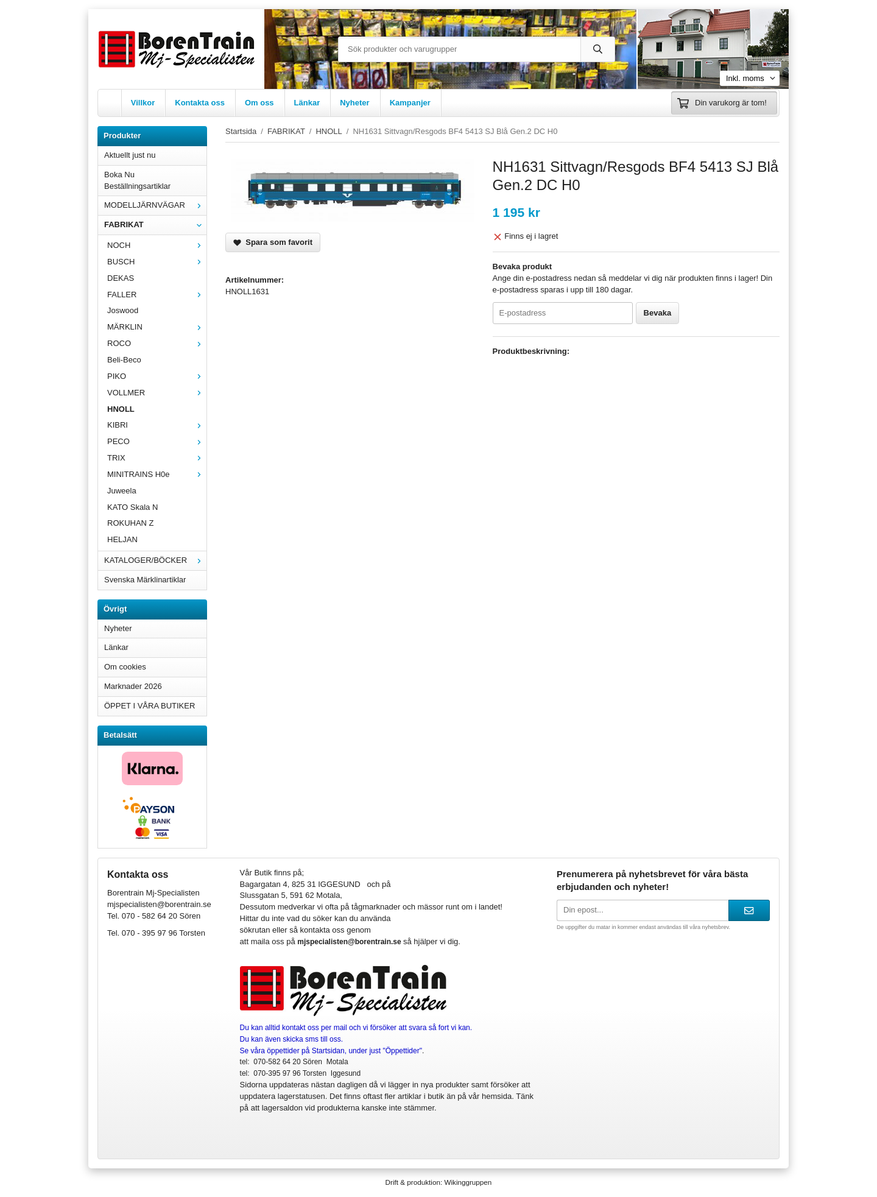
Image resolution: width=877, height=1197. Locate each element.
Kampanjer (410, 102)
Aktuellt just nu (130, 155)
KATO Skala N (132, 507)
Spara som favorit (272, 242)
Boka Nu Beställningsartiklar (137, 180)
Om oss (259, 102)
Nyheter (354, 102)
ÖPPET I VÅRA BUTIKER (149, 705)
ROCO (156, 343)
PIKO (156, 376)
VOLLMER (156, 392)
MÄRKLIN (156, 326)
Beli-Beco (124, 359)
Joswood (122, 310)
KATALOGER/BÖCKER (155, 560)
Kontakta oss (200, 102)
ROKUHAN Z (130, 523)
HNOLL (121, 409)
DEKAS (120, 278)
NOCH (156, 245)
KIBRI (156, 424)
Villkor (143, 102)
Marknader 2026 (133, 686)
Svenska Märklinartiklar (145, 579)
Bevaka (658, 312)
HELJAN (122, 539)
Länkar (307, 102)
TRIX (156, 457)
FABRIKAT (155, 224)
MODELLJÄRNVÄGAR (155, 205)
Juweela (121, 490)
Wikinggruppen (467, 1182)
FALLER (156, 294)
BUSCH (156, 261)
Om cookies (125, 666)
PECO (156, 441)
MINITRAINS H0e (156, 474)
